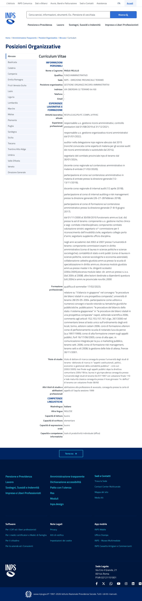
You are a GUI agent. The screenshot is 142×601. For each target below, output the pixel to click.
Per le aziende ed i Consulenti (19, 546)
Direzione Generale (17, 172)
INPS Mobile (100, 529)
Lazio (10, 91)
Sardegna (12, 131)
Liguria (11, 97)
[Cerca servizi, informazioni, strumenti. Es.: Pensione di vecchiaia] (81, 14)
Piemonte (12, 120)
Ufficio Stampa (101, 535)
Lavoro (60, 25)
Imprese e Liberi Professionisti (121, 25)
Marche (11, 108)
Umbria (11, 155)
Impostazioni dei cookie (61, 540)
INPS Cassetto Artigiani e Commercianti (113, 546)
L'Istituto (10, 3)
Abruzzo (62, 37)
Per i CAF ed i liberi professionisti (21, 529)
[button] (130, 3)
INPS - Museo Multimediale (107, 540)
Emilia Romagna (15, 79)
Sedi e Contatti (87, 3)
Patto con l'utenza (60, 487)
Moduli (54, 498)
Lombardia (13, 102)
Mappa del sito (101, 492)
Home (8, 37)
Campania (12, 73)
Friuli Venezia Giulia (17, 85)
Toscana (11, 143)
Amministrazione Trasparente (24, 37)
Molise (11, 114)
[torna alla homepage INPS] (10, 17)
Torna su (71, 453)
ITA (120, 3)
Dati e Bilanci (41, 3)
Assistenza (102, 3)
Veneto (11, 166)
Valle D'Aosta (14, 160)
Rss (52, 493)
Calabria (11, 68)
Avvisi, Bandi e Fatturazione (64, 3)
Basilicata (12, 62)
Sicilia (10, 137)
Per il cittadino (12, 540)
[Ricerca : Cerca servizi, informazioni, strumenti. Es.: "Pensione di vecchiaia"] (123, 14)
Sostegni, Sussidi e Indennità (84, 25)
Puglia (11, 126)
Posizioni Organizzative (48, 37)
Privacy (53, 529)
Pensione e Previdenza (40, 25)
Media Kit (99, 497)
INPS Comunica (25, 3)
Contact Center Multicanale (107, 486)
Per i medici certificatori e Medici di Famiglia (26, 535)
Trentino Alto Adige (17, 149)
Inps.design (57, 504)
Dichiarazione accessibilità (65, 482)
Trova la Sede (101, 481)
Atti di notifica (56, 535)
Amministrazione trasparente (67, 476)
